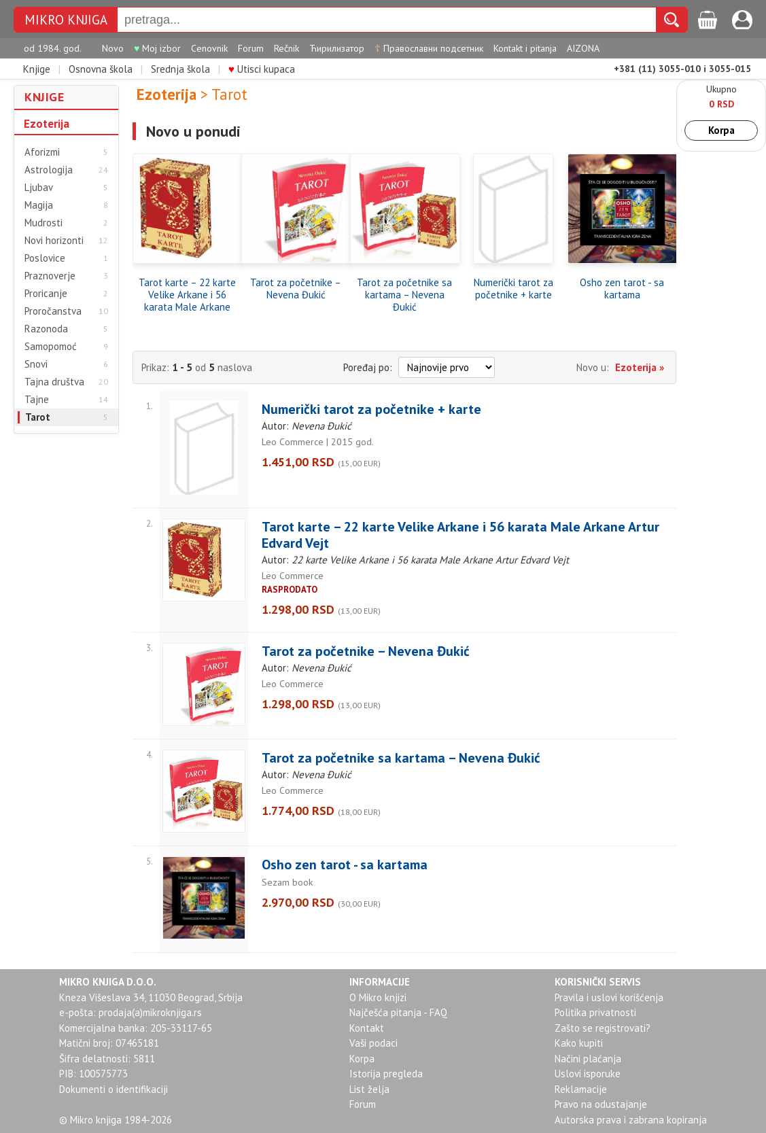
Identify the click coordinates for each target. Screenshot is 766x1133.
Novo (113, 48)
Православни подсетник (429, 48)
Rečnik (286, 48)
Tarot (37, 417)
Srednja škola (180, 69)
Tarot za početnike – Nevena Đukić (295, 289)
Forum (251, 48)
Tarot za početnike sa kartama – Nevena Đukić (404, 295)
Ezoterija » (639, 367)
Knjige (36, 69)
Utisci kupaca (261, 69)
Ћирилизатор (336, 48)
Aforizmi (42, 152)
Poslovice (44, 258)
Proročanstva (53, 311)
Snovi (36, 364)
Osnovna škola (101, 69)
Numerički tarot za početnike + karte (513, 289)
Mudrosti (43, 223)
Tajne (36, 400)
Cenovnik (209, 48)
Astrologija (48, 170)
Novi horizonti (54, 240)
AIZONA (583, 48)
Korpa (721, 130)
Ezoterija (46, 123)
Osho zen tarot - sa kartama (622, 289)
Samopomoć (50, 347)
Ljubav (38, 187)
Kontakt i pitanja (525, 48)
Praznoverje (49, 276)
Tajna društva (54, 382)
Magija (38, 205)
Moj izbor (157, 48)
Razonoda (46, 329)
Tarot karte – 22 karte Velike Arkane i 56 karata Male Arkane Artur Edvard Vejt (187, 295)
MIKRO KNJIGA (65, 20)
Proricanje (45, 293)
